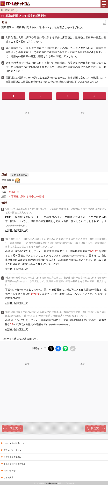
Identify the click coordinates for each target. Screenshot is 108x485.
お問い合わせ (9, 470)
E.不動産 (14, 192)
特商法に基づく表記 (12, 456)
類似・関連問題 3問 (17, 230)
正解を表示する (19, 175)
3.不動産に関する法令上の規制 (26, 196)
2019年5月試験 (7, 10)
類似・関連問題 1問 (17, 269)
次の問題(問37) (94, 428)
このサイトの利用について (15, 443)
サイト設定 (9, 477)
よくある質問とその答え (14, 463)
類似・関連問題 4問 (17, 329)
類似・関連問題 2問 (17, 303)
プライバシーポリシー (13, 450)
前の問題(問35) (13, 428)
